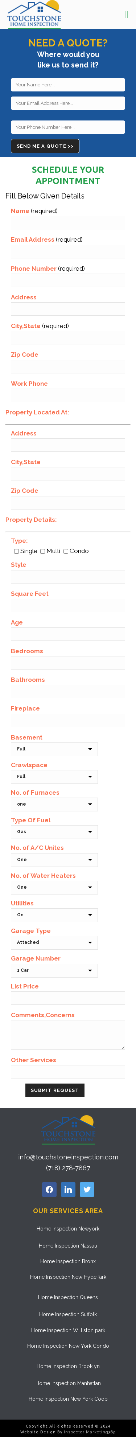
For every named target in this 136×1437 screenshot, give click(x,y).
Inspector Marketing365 (90, 1432)
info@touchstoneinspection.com (68, 1157)
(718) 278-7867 (68, 1168)
